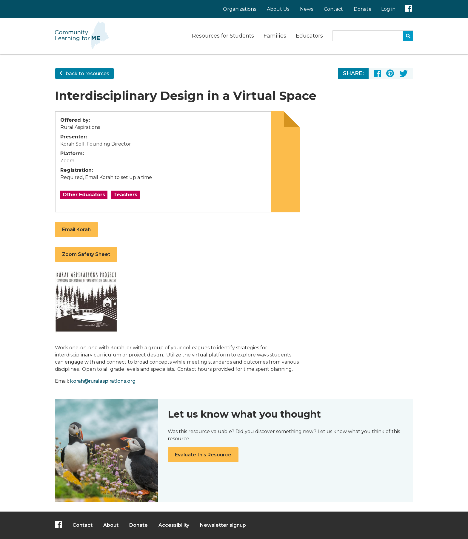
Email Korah (76, 229)
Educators (309, 36)
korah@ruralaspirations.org (103, 381)
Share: (353, 73)
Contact (333, 9)
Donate (363, 9)
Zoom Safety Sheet (86, 254)
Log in (388, 9)
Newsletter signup (223, 525)
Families (275, 36)
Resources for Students (223, 36)
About (110, 525)
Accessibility (173, 525)
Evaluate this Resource (203, 455)
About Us (278, 9)
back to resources (84, 73)
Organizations (239, 9)
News (306, 9)
